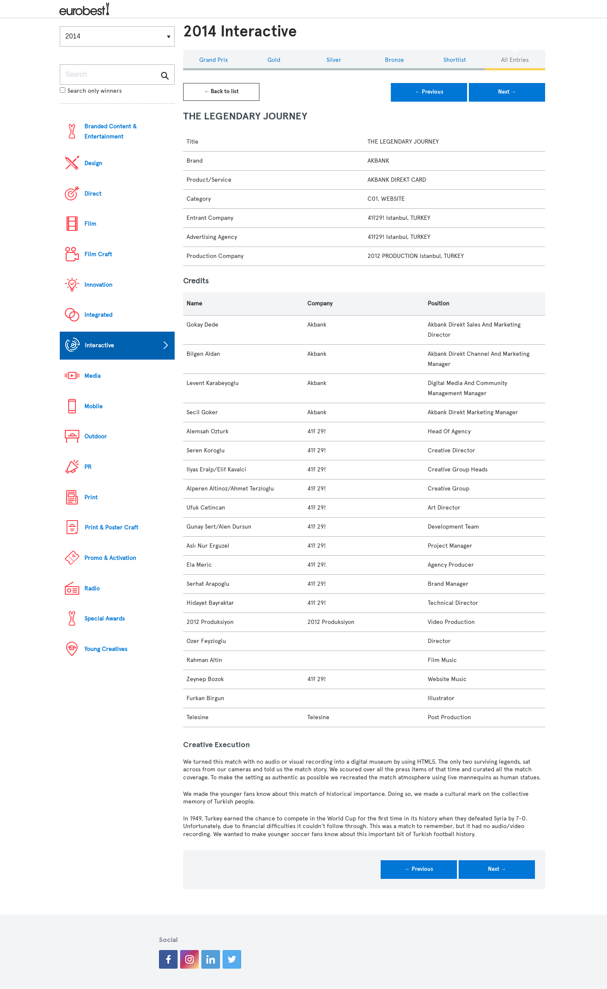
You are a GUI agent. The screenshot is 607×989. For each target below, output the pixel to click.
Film (90, 223)
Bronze (394, 60)
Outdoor (95, 436)
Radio (92, 588)
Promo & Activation (110, 558)
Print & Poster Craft (111, 527)
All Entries (515, 60)
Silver (333, 60)
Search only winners (91, 90)
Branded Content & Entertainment (110, 131)
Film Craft (98, 254)
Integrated (98, 315)
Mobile (93, 406)
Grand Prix (213, 60)
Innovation (98, 284)
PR (88, 467)
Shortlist (454, 60)
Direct (92, 193)
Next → (507, 92)
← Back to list (221, 91)
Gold (273, 60)
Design (93, 163)
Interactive (99, 345)
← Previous (429, 92)
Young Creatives (105, 649)
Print (90, 497)
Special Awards (104, 618)
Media (92, 376)
